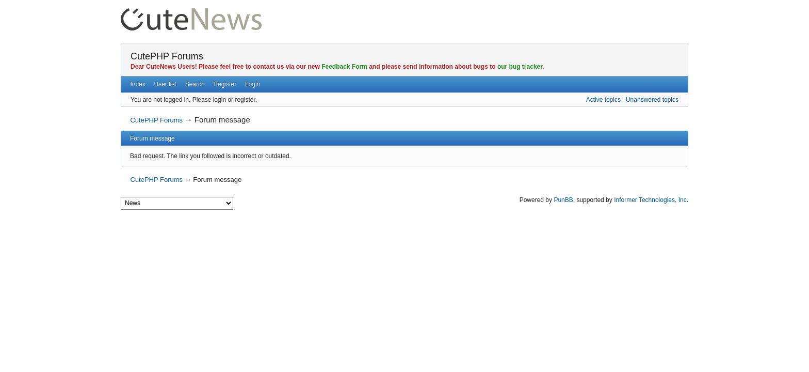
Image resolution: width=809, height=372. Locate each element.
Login (252, 84)
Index (137, 84)
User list (165, 84)
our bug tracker (519, 66)
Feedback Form (344, 66)
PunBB (563, 200)
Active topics (603, 99)
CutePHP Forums (167, 56)
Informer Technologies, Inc (650, 200)
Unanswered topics (652, 99)
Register (224, 84)
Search (195, 84)
